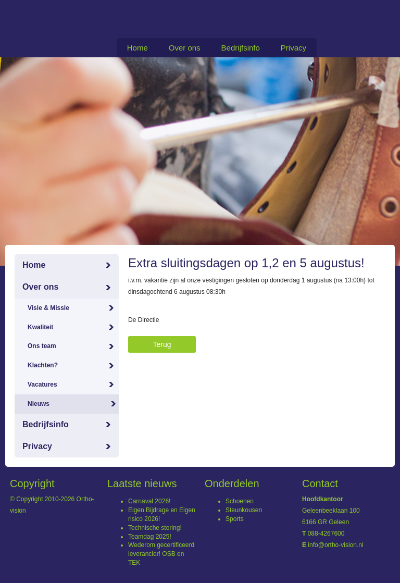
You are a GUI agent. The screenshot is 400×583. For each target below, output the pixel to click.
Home (137, 47)
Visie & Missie (48, 308)
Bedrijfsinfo (240, 47)
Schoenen (240, 501)
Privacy (293, 47)
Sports (235, 519)
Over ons (185, 47)
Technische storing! (155, 527)
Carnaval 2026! (149, 501)
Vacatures (42, 384)
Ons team (42, 346)
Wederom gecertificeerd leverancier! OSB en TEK (161, 553)
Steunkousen (244, 510)
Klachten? (43, 365)
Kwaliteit (40, 327)
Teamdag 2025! (149, 536)
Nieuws (38, 403)
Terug (162, 344)
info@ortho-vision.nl (335, 545)
